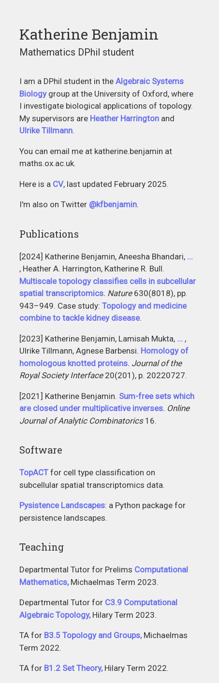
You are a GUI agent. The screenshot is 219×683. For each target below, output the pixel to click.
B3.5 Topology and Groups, (93, 635)
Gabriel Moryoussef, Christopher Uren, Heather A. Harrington (181, 339)
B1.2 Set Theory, (73, 668)
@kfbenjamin (113, 204)
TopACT (33, 472)
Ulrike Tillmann (46, 130)
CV (58, 184)
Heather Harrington (124, 118)
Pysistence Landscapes (62, 505)
